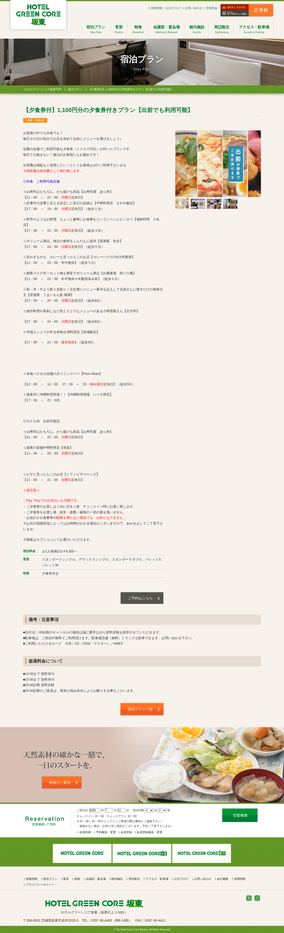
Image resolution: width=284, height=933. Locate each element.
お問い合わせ (193, 8)
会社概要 (222, 879)
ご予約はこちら (140, 598)
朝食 (138, 29)
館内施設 (197, 29)
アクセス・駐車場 (254, 29)
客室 (119, 29)
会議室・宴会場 (166, 29)
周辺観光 (221, 29)
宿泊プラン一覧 (140, 709)
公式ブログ (173, 8)
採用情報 (239, 879)
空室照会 (211, 8)
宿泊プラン (95, 29)
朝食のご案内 (60, 782)
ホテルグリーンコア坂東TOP (42, 89)
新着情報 (156, 8)
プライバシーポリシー (40, 884)
